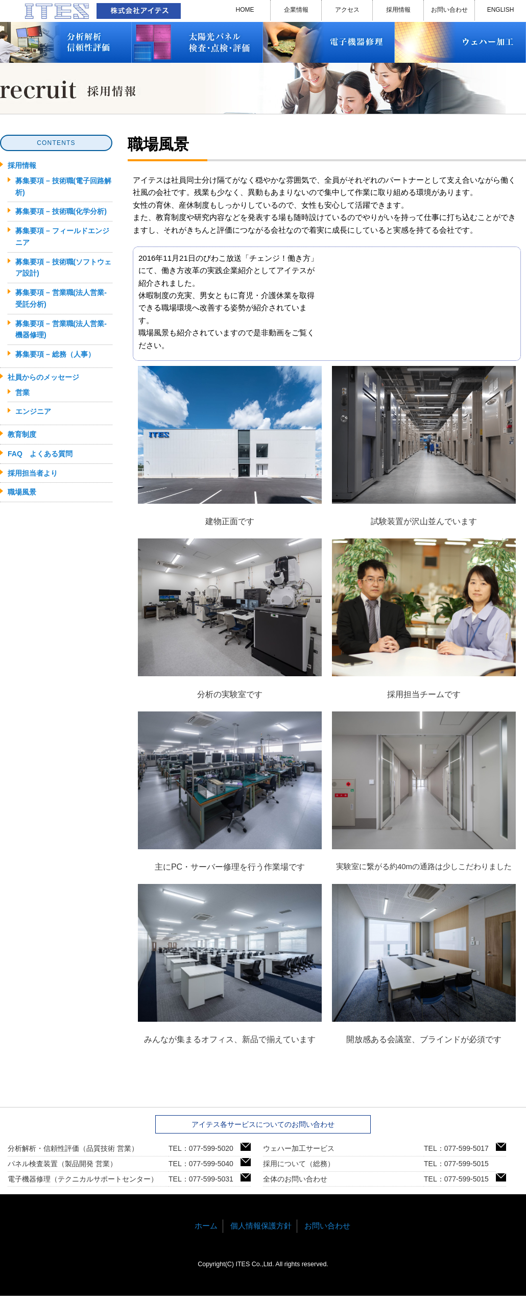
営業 (22, 392)
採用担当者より (33, 473)
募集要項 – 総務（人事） (55, 354)
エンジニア (33, 411)
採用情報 (398, 9)
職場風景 (22, 492)
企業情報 (296, 9)
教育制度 (22, 434)
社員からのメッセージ (43, 377)
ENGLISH (500, 9)
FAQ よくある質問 (40, 454)
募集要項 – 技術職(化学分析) (61, 211)
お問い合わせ (449, 9)
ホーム (206, 1225)
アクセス (347, 9)
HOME (245, 9)
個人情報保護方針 (261, 1225)
